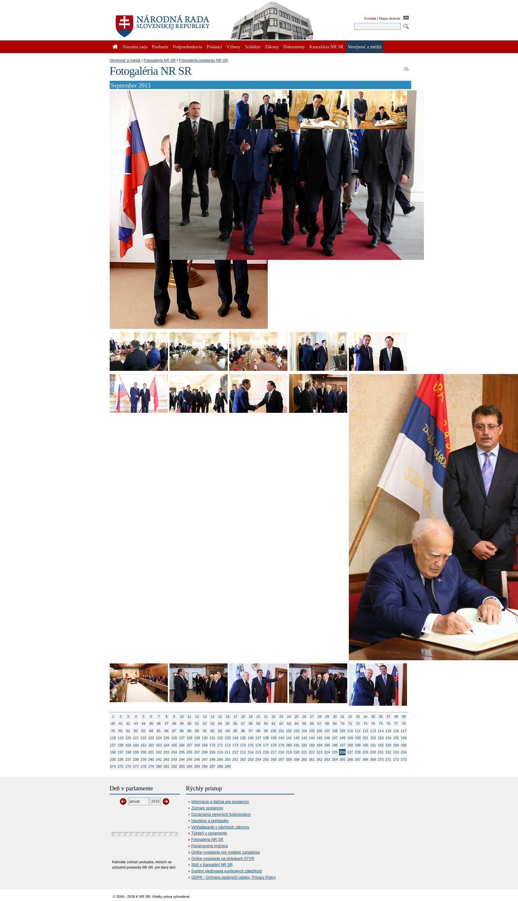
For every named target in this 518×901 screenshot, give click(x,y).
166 (181, 745)
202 (159, 752)
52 (205, 723)
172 (228, 745)
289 (228, 766)
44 (143, 723)
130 (205, 738)
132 (220, 738)
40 (113, 723)
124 (159, 738)
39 (403, 716)
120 (128, 738)
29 (327, 716)
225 (335, 752)
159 (128, 745)
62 (281, 723)
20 (258, 716)
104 (304, 731)
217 (273, 752)
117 (403, 731)
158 (120, 745)
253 (250, 759)
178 (273, 745)
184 (319, 745)
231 (380, 752)
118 (113, 738)
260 (304, 759)
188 (350, 745)
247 (205, 759)
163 (159, 745)
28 (319, 716)
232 (388, 752)
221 (304, 752)
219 (289, 752)
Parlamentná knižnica (209, 846)
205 (181, 752)
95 (235, 731)
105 (311, 731)
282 (174, 766)
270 (380, 759)
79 (113, 731)
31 (342, 716)
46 (159, 723)
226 (342, 752)
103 (296, 731)
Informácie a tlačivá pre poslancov (220, 802)
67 (319, 723)
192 (380, 745)
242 (166, 759)
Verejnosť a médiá (125, 60)
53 (212, 723)
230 (373, 752)
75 (381, 723)
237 (128, 759)
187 (342, 745)
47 (166, 723)
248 (212, 759)
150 (358, 738)
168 (197, 745)
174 (243, 745)
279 (151, 766)
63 (289, 723)
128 (189, 738)
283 (181, 766)
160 (136, 745)
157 (113, 745)
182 (304, 745)
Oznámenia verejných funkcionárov (221, 814)
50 (189, 723)
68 (327, 723)
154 (388, 738)
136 (250, 738)
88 (181, 731)
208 (205, 752)
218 (281, 752)
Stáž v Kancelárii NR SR (212, 865)
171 (220, 745)
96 (243, 731)
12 (197, 716)
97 (250, 731)
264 (335, 759)
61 (273, 723)
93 (220, 731)
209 (212, 752)
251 (235, 759)
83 (143, 731)
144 (311, 738)
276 (128, 766)
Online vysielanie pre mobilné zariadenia (225, 852)
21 (266, 716)
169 (205, 745)
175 (250, 745)
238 (136, 759)
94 (228, 731)
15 (220, 716)
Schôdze (252, 46)
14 (212, 716)
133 (228, 738)
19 (250, 716)
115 (388, 731)
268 (365, 759)
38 (396, 716)
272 (396, 759)
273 (403, 759)
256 (273, 759)
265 (342, 759)
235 (113, 759)
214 (250, 752)
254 (258, 759)
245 (189, 759)
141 (289, 738)
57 (243, 723)
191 (373, 745)
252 (243, 759)
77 (396, 723)
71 (350, 723)
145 (319, 738)
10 (181, 716)
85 (159, 731)
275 (120, 766)
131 (212, 738)
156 (403, 738)
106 (319, 731)
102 (289, 731)
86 (166, 731)
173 (235, 745)
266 (350, 759)
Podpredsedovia (187, 46)
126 (174, 738)
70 (342, 723)
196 (113, 752)
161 (143, 745)
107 (327, 731)
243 (174, 759)
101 (281, 731)
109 (342, 731)
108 (335, 731)
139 (273, 738)
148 (342, 738)
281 (166, 766)
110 (350, 731)
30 (335, 716)
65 (304, 723)
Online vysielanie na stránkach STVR (222, 858)
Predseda (160, 46)
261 (311, 759)
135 (243, 738)
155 (396, 738)
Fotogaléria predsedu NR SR (203, 60)
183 (311, 745)
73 (365, 723)
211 (228, 752)
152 (373, 738)
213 (243, 752)
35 (373, 716)
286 (205, 766)
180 (289, 745)
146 (327, 738)
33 (358, 716)
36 (381, 716)
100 (273, 731)
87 (174, 731)
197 (120, 752)
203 (166, 752)
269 (373, 759)
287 (212, 766)
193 (388, 745)
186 (335, 745)
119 (120, 738)
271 (388, 759)
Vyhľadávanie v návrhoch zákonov (220, 827)
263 (327, 759)
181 (296, 745)
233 (396, 752)
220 (296, 752)
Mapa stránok (389, 18)
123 (151, 738)
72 (358, 723)
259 (296, 759)
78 (403, 723)
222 (311, 752)
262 (319, 759)
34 (365, 716)
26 (304, 716)
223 (319, 752)
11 (189, 716)
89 (189, 731)
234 (403, 752)
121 (136, 738)
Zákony (272, 46)
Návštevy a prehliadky (210, 821)
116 (396, 731)
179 (281, 745)
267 (358, 759)
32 (350, 716)
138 (266, 738)
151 (365, 738)
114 (380, 731)
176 (258, 745)
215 (258, 752)
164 (166, 745)
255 (266, 759)
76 (388, 723)
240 (151, 759)
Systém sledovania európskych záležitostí (226, 871)
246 (197, 759)
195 (403, 745)
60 (266, 723)
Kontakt (370, 18)
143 (304, 738)
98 (258, 731)
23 (281, 716)
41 (120, 723)
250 (228, 759)
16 (228, 716)
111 (358, 731)
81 (128, 731)
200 (143, 752)
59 (258, 723)
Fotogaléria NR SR (160, 60)
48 (174, 723)
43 (136, 723)
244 (181, 759)
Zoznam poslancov (207, 808)
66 (312, 723)
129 (197, 738)
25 (296, 716)
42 (128, 723)
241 (159, 759)
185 (327, 745)
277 (136, 766)
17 (235, 716)
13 (205, 716)
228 (358, 752)
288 (220, 766)
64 (296, 723)
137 (258, 738)
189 (358, 745)
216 (266, 752)
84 (151, 731)
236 (120, 759)
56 (235, 723)
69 (335, 723)
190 (365, 745)
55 (228, 723)
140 (281, 738)
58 (250, 723)
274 (113, 766)
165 (174, 745)
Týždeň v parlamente (209, 833)
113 (373, 731)
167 (189, 745)
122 (143, 738)
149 (350, 738)
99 (266, 731)
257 (281, 759)
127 (181, 738)
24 (289, 716)
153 (380, 738)
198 (128, 752)
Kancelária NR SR (326, 46)
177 (266, 745)
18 (243, 716)
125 (166, 738)
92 (212, 731)
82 (136, 731)
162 (151, 745)
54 (220, 723)
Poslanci (214, 46)
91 (205, 731)
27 (312, 716)
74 (373, 723)
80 (120, 731)
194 (396, 745)
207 (197, 752)
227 (350, 752)
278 (143, 766)
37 (388, 716)
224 (327, 752)
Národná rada (135, 46)
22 (273, 716)
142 (296, 738)
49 (181, 723)
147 (335, 738)
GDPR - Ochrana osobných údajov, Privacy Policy (233, 877)
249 (220, 759)
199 (136, 752)
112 (365, 731)
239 (143, 759)
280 (159, 766)
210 (220, 752)
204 (174, 752)
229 (365, 752)
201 (151, 752)
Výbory (233, 46)
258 (289, 759)
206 (189, 752)
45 (151, 723)
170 (212, 745)
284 (189, 766)
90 (197, 731)
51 (197, 723)
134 (235, 738)
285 (197, 766)
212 (235, 752)
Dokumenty (294, 46)
